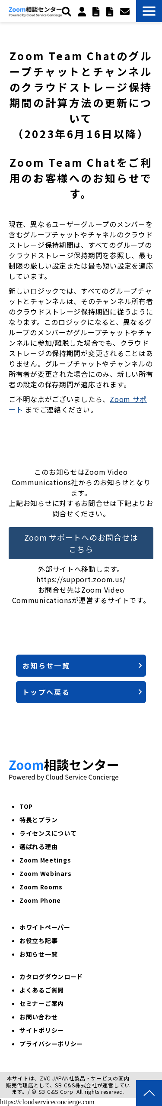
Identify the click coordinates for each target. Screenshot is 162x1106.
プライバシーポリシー (51, 1043)
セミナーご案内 (41, 1003)
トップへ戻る (46, 692)
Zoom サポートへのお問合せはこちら (81, 543)
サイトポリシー (41, 1030)
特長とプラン (38, 819)
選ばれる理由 (38, 846)
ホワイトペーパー (44, 927)
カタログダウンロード (51, 976)
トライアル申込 (97, 11)
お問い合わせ (126, 11)
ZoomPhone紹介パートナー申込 (111, 11)
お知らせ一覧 (46, 665)
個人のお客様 (83, 11)
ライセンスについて (47, 833)
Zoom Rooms (41, 886)
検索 (68, 11)
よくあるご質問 (41, 990)
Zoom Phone (40, 900)
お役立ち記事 (38, 940)
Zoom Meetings (45, 860)
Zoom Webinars (45, 873)
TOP (26, 806)
